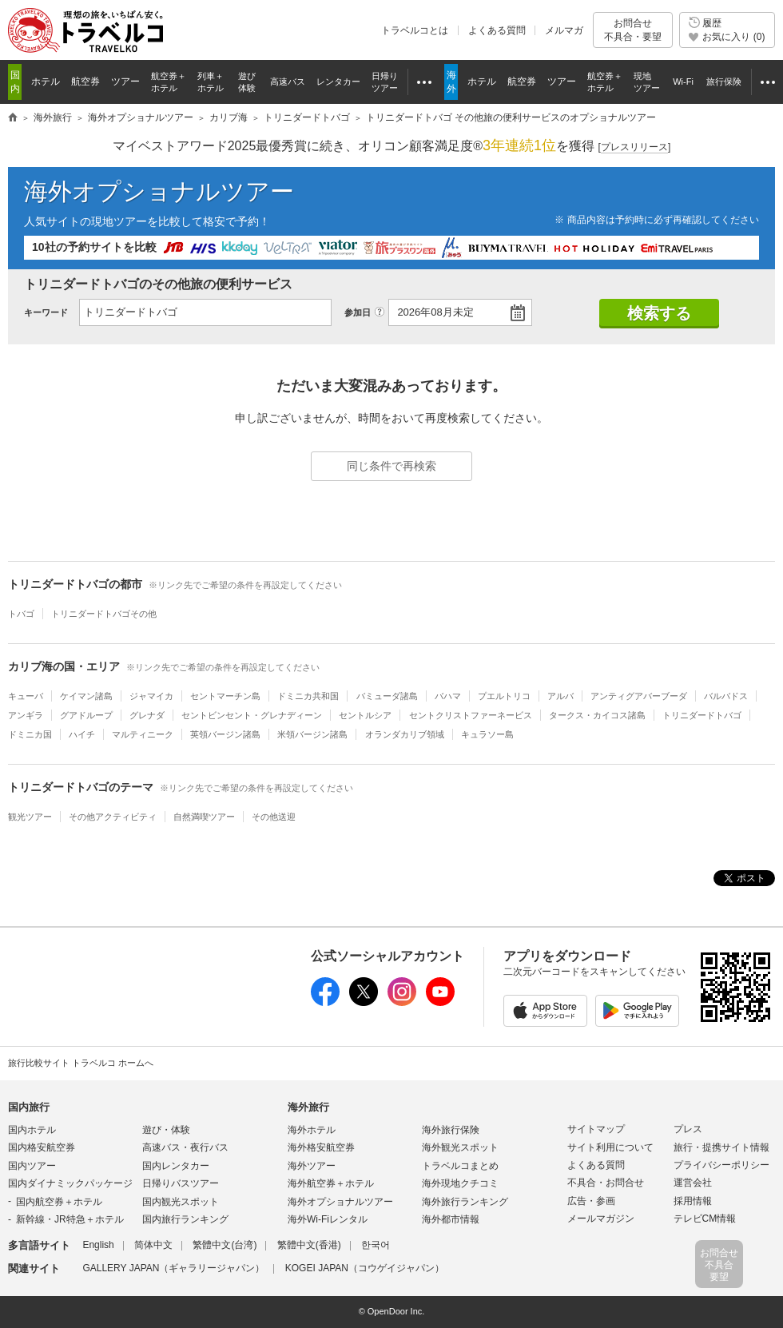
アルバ (560, 696)
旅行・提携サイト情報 (721, 1147)
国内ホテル (32, 1129)
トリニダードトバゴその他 (104, 613)
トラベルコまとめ (460, 1165)
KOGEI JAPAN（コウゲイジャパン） (364, 1268)
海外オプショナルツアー (159, 191)
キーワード (46, 312)
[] (634, 147)
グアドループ (86, 715)
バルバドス (726, 696)
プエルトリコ (504, 696)
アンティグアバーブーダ (638, 696)
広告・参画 (591, 1201)
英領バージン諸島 (225, 734)
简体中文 (153, 1244)
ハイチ (82, 734)
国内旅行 (29, 1107)
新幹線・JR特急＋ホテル (70, 1219)
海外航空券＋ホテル (331, 1183)
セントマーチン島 (225, 696)
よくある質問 (497, 30)
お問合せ (633, 30)
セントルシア (365, 715)
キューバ (25, 696)
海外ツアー (312, 1165)
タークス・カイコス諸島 (597, 715)
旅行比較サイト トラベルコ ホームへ (80, 1063)
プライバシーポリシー (721, 1165)
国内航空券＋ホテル (59, 1201)
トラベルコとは (414, 30)
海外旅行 (308, 1107)
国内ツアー (32, 1165)
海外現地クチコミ (460, 1183)
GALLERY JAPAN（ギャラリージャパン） (173, 1268)
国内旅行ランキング (185, 1219)
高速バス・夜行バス (185, 1147)
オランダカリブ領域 (404, 734)
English (97, 1244)
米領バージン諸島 (312, 734)
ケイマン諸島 (86, 696)
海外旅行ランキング (465, 1201)
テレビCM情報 (705, 1218)
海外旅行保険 (450, 1129)
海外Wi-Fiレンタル (328, 1219)
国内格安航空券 (41, 1147)
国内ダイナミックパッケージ (70, 1183)
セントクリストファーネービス (470, 715)
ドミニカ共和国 (308, 696)
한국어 (375, 1244)
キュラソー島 (487, 734)
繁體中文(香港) (309, 1244)
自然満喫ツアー (204, 816)
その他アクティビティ (113, 816)
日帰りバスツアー (180, 1183)
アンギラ (25, 715)
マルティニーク (142, 734)
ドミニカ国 (30, 734)
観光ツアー (30, 816)
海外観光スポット (460, 1147)
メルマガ (564, 30)
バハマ (448, 696)
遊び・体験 (166, 1129)
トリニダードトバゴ (701, 715)
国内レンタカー (175, 1165)
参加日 (357, 312)
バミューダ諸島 (387, 696)
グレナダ (147, 715)
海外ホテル (312, 1129)
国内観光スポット (180, 1201)
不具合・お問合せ (605, 1182)
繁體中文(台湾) (224, 1244)
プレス (688, 1129)
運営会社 (693, 1182)
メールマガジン (600, 1218)
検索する (659, 313)
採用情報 (693, 1201)
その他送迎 (274, 816)
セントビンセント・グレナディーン (251, 715)
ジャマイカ (151, 696)
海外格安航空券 (321, 1147)
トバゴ (21, 613)
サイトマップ (596, 1129)
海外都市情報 (450, 1219)
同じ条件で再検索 (391, 465)
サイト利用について (610, 1147)
